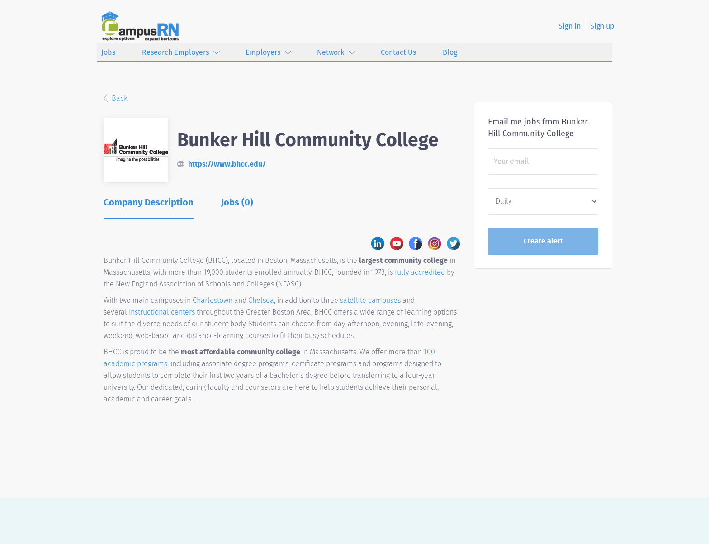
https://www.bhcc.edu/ (227, 164)
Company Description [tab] (149, 202)
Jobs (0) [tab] (237, 202)
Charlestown (213, 300)
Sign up (602, 26)
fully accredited (420, 272)
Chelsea (261, 300)
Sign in (569, 26)
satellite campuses (370, 300)
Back (119, 98)
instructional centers (162, 312)
